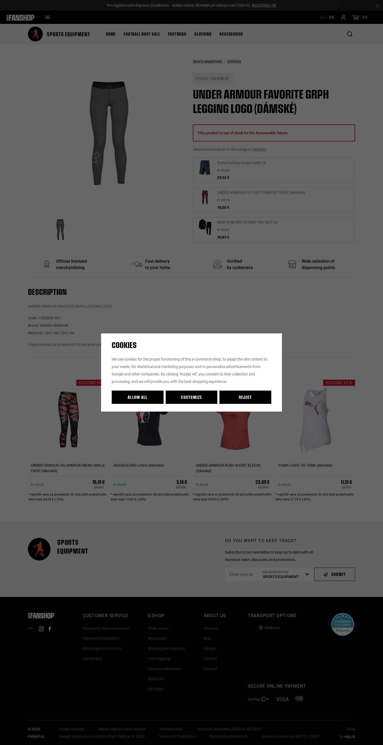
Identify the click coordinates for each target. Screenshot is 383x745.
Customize (191, 397)
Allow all (138, 397)
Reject (245, 397)
